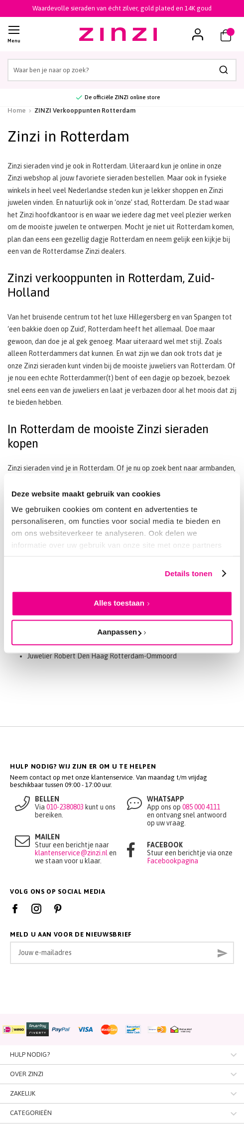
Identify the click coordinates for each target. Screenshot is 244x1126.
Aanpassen (119, 632)
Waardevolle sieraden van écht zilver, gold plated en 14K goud (122, 8)
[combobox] (122, 70)
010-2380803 (65, 807)
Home (16, 110)
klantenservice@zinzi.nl (71, 853)
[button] (198, 34)
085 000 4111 (201, 807)
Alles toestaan (119, 603)
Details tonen (188, 573)
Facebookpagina (172, 861)
